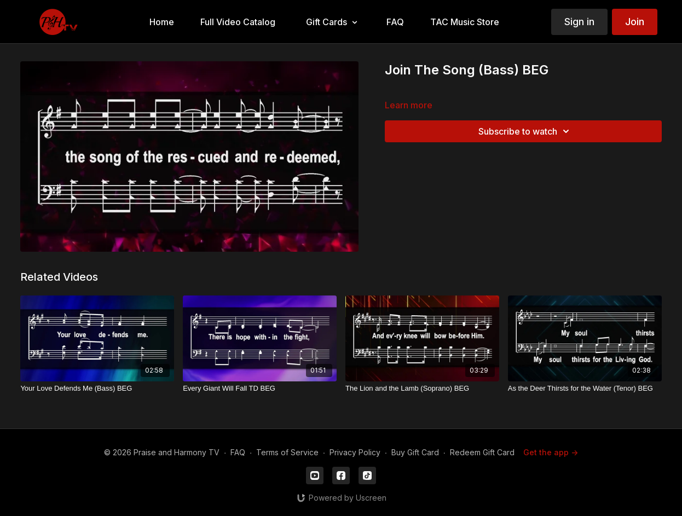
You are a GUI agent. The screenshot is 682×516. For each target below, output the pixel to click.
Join (634, 21)
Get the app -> (550, 452)
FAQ (237, 452)
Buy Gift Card (415, 452)
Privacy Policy (355, 452)
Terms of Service (287, 452)
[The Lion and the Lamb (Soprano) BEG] (422, 388)
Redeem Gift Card (482, 452)
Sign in (579, 21)
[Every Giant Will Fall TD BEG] (260, 388)
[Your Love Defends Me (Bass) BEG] (97, 388)
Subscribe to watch (525, 131)
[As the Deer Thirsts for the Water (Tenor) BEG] (585, 388)
